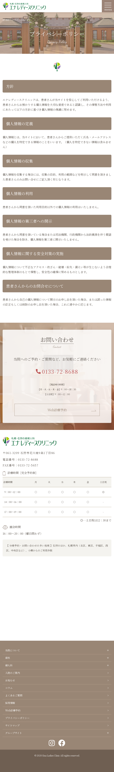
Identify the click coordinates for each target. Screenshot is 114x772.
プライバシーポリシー (17, 718)
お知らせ (10, 680)
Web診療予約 (57, 410)
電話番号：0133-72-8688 (20, 460)
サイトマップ (12, 725)
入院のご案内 (12, 673)
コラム (9, 688)
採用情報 (10, 703)
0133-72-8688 (57, 371)
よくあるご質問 (13, 695)
